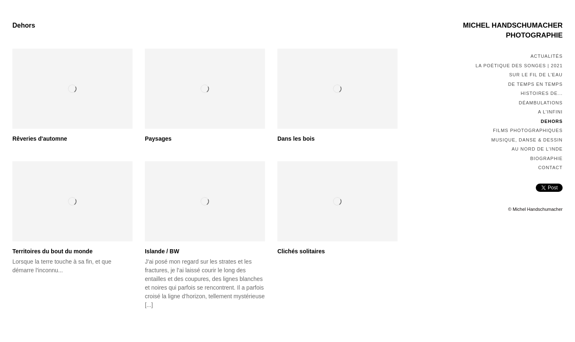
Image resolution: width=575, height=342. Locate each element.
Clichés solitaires (301, 251)
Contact (550, 167)
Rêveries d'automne (39, 138)
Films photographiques (528, 130)
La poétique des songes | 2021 (519, 65)
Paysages (158, 138)
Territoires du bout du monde (52, 251)
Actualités (546, 56)
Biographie (546, 158)
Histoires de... (542, 93)
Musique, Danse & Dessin (527, 139)
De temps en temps (535, 84)
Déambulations (541, 102)
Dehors (552, 121)
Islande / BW (162, 251)
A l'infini (550, 111)
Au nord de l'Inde (537, 148)
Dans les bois (296, 138)
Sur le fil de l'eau (536, 74)
